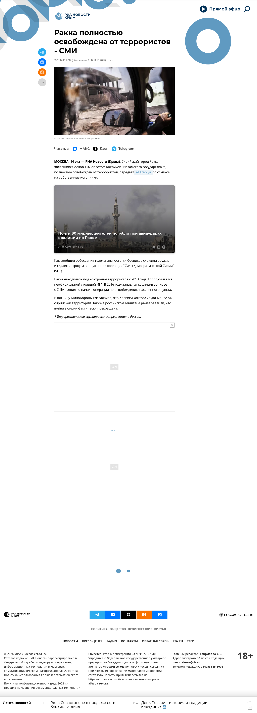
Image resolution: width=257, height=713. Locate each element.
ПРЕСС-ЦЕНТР (92, 641)
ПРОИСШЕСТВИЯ (140, 629)
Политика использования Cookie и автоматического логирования (41, 677)
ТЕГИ (190, 641)
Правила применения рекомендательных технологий (42, 688)
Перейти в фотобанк (90, 138)
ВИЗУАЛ (160, 629)
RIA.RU (178, 641)
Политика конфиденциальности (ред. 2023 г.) (35, 683)
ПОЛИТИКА (99, 629)
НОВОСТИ (70, 641)
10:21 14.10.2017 (62, 60)
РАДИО (111, 641)
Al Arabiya (143, 172)
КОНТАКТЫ (129, 641)
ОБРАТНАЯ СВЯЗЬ (155, 641)
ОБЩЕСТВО (118, 629)
